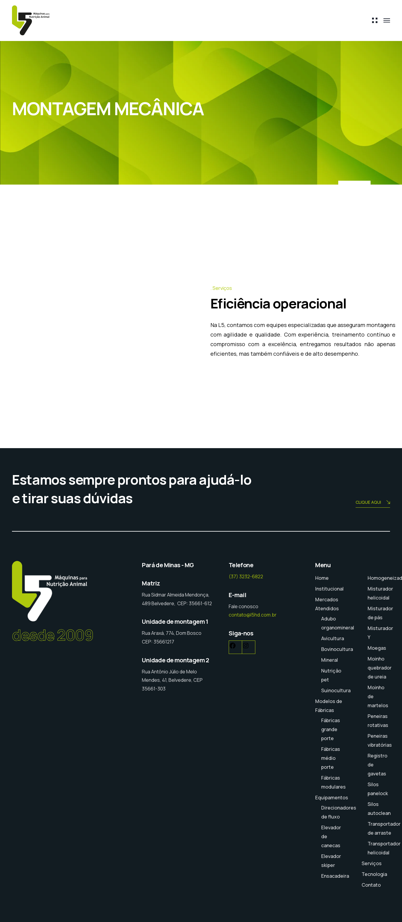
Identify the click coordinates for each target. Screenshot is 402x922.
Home (322, 578)
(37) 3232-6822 (246, 576)
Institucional (329, 588)
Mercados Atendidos (327, 604)
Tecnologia (374, 874)
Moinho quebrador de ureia (380, 667)
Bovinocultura (337, 649)
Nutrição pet (331, 675)
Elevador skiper (331, 860)
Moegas (377, 648)
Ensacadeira (335, 876)
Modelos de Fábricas (328, 705)
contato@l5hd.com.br (253, 614)
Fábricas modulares (333, 782)
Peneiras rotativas (378, 720)
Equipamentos (331, 797)
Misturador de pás (380, 613)
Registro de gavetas (377, 764)
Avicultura (332, 638)
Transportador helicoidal (384, 848)
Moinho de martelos (378, 696)
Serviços (372, 863)
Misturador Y (380, 632)
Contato (371, 885)
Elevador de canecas (331, 836)
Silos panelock (378, 789)
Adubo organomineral (337, 623)
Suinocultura (336, 690)
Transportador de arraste (384, 828)
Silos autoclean (379, 808)
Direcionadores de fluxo (338, 812)
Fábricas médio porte (330, 758)
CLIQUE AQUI (373, 503)
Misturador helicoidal (380, 593)
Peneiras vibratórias (380, 740)
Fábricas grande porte (330, 729)
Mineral (329, 660)
